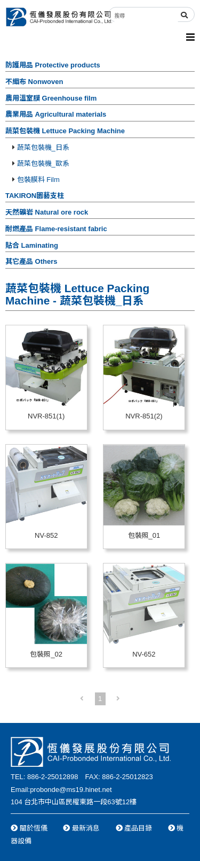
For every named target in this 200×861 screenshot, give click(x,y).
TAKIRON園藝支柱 (34, 196)
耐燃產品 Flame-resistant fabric (56, 229)
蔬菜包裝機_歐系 (40, 163)
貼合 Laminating (31, 245)
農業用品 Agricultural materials (55, 114)
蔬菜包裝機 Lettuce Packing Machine (65, 131)
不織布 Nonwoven (34, 82)
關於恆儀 (29, 828)
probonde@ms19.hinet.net (70, 790)
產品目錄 (134, 828)
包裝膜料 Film (36, 180)
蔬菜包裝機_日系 (40, 147)
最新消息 (81, 828)
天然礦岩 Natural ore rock (46, 212)
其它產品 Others (31, 261)
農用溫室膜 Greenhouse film (51, 98)
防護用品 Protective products (52, 65)
